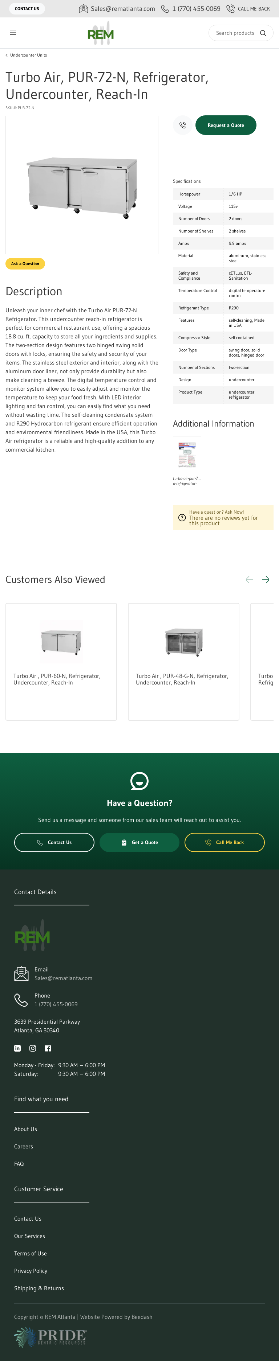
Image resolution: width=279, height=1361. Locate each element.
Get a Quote (139, 842)
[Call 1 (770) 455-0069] (191, 9)
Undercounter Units (28, 55)
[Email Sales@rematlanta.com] (117, 9)
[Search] (241, 33)
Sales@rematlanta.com (64, 978)
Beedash (142, 1316)
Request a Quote (226, 125)
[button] (266, 579)
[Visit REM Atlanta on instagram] (32, 1047)
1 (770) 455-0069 (56, 1004)
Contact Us (27, 8)
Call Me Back (248, 8)
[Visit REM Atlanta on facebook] (48, 1047)
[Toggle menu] (12, 33)
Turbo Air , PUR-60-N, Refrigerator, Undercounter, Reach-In (57, 679)
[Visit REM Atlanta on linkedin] (17, 1047)
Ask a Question (25, 263)
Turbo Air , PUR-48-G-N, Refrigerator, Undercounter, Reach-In (182, 679)
